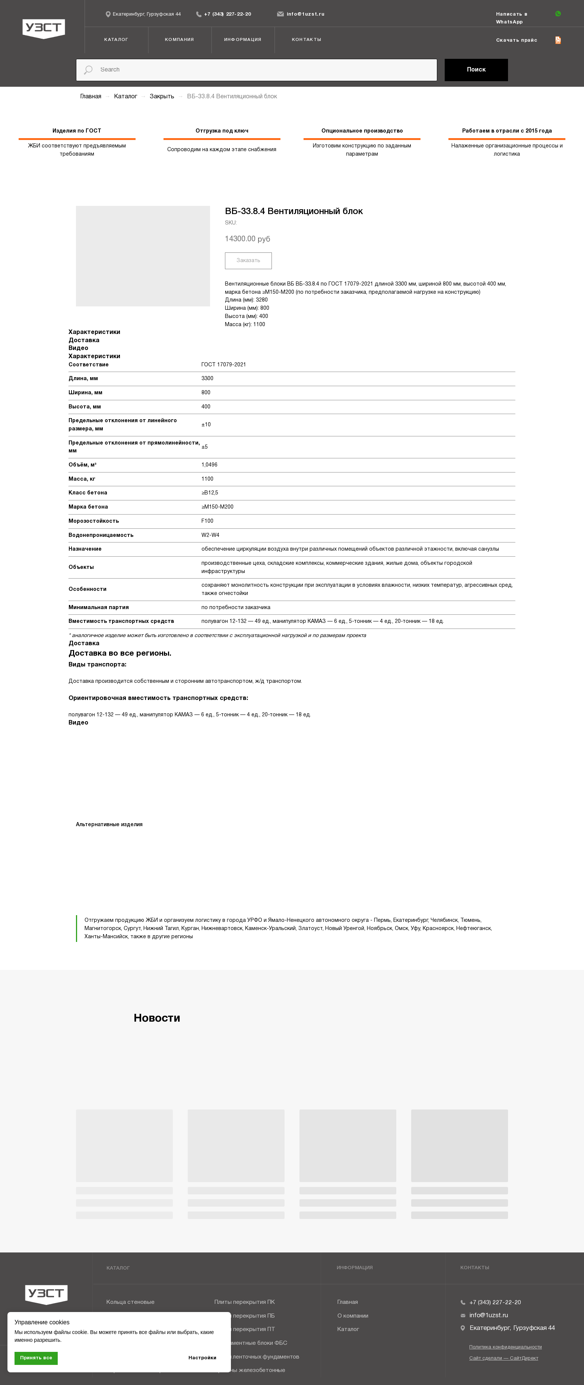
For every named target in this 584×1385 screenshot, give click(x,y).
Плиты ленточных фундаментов (257, 1357)
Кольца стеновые (131, 1302)
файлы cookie (70, 1332)
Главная (90, 96)
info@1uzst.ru (306, 14)
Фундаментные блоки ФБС (251, 1343)
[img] (198, 14)
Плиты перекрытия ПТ (245, 1329)
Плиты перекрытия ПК (245, 1302)
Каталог (126, 96)
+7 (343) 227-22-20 (227, 14)
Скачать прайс (516, 40)
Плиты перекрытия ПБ (245, 1316)
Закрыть (163, 96)
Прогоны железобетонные (250, 1370)
